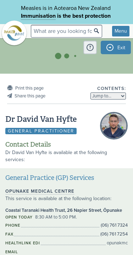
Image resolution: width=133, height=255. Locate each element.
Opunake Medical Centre (39, 191)
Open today (19, 217)
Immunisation (38, 15)
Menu (121, 31)
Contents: (111, 88)
